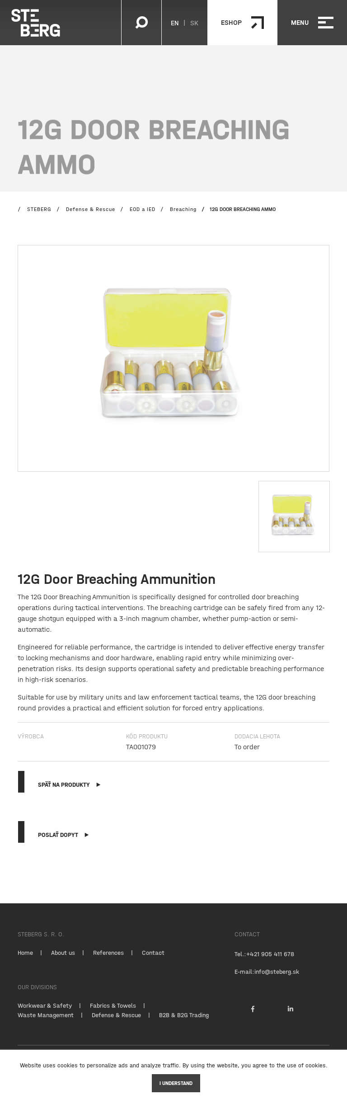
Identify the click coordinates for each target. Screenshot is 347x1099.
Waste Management (46, 1024)
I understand (175, 1083)
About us (63, 961)
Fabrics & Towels (113, 1014)
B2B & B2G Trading (184, 1024)
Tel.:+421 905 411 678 (264, 963)
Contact (153, 961)
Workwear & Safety (45, 1014)
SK (194, 23)
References (108, 961)
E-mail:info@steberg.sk (266, 980)
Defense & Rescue (116, 1024)
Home (25, 961)
